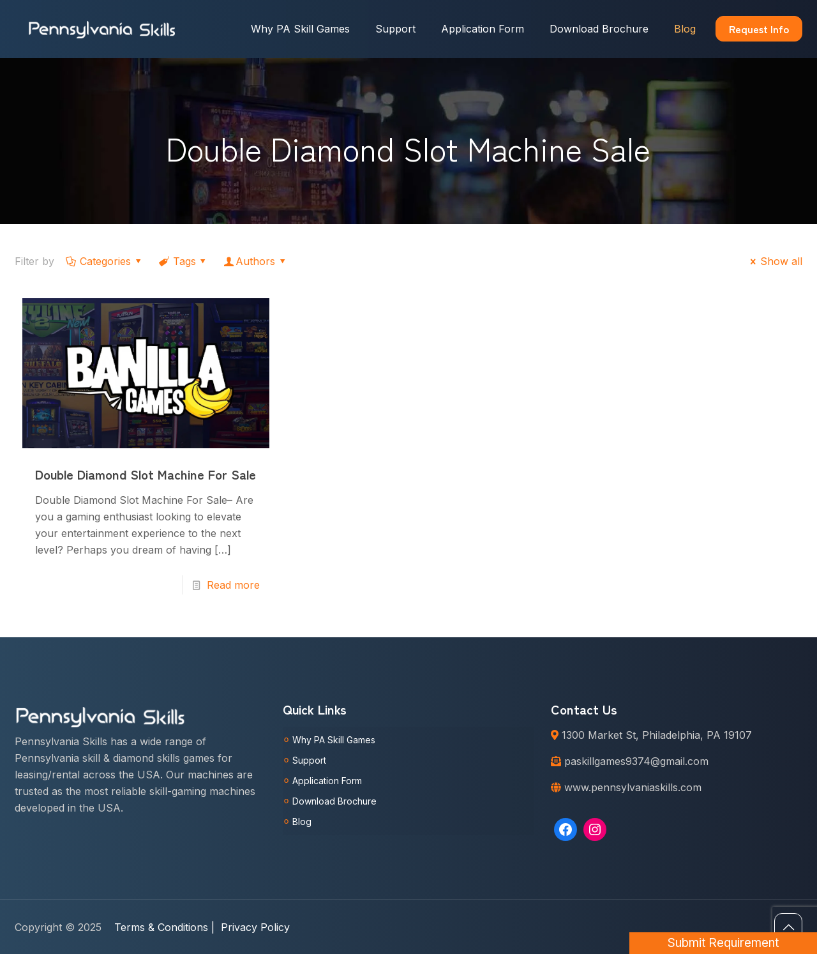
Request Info (759, 28)
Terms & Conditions (164, 927)
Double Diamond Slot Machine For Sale (145, 474)
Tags (183, 261)
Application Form (327, 780)
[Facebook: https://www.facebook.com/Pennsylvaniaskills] (565, 829)
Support (309, 760)
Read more (233, 585)
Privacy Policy (255, 927)
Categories (105, 261)
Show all (774, 261)
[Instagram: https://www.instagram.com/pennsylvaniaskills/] (594, 829)
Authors (255, 261)
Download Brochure (334, 801)
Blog (301, 821)
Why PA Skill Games (333, 739)
